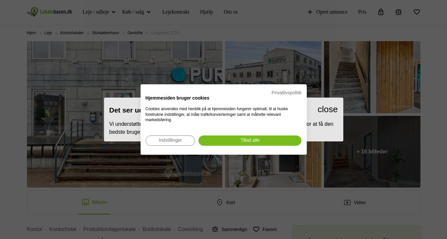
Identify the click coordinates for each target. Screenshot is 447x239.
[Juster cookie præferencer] (170, 140)
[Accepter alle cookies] (249, 140)
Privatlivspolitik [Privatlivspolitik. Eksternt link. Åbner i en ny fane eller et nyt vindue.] (286, 92)
